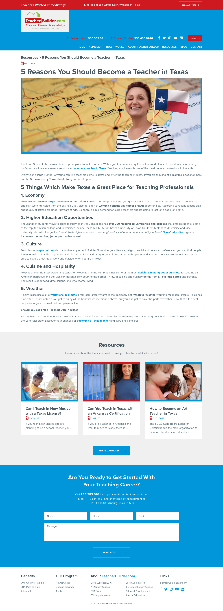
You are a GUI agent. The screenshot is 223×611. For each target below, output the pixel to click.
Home (78, 47)
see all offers (189, 5)
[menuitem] (78, 48)
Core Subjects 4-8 (135, 582)
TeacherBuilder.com (118, 576)
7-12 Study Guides (100, 587)
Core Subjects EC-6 (101, 582)
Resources (166, 47)
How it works (63, 582)
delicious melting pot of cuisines (158, 272)
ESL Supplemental (100, 595)
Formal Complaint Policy (173, 582)
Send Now (109, 552)
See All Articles (109, 450)
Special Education (135, 595)
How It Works (112, 47)
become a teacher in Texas (89, 168)
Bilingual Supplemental (138, 591)
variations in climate (64, 295)
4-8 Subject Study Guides (139, 587)
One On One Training (32, 582)
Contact (196, 47)
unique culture (44, 250)
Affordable (26, 591)
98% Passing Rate (30, 587)
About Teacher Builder (140, 47)
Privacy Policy (125, 603)
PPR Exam (96, 591)
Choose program (65, 587)
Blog (183, 47)
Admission (92, 47)
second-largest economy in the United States (66, 201)
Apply (59, 591)
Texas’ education (173, 232)
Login (193, 38)
